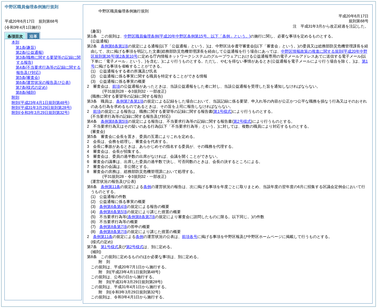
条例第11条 (111, 186)
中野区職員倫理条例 (187, 36)
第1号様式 (109, 247)
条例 (147, 186)
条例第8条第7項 (113, 226)
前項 (116, 86)
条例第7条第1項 (130, 101)
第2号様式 (135, 247)
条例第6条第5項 (113, 212)
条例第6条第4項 (113, 206)
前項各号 (189, 236)
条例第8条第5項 (114, 121)
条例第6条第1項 (114, 46)
